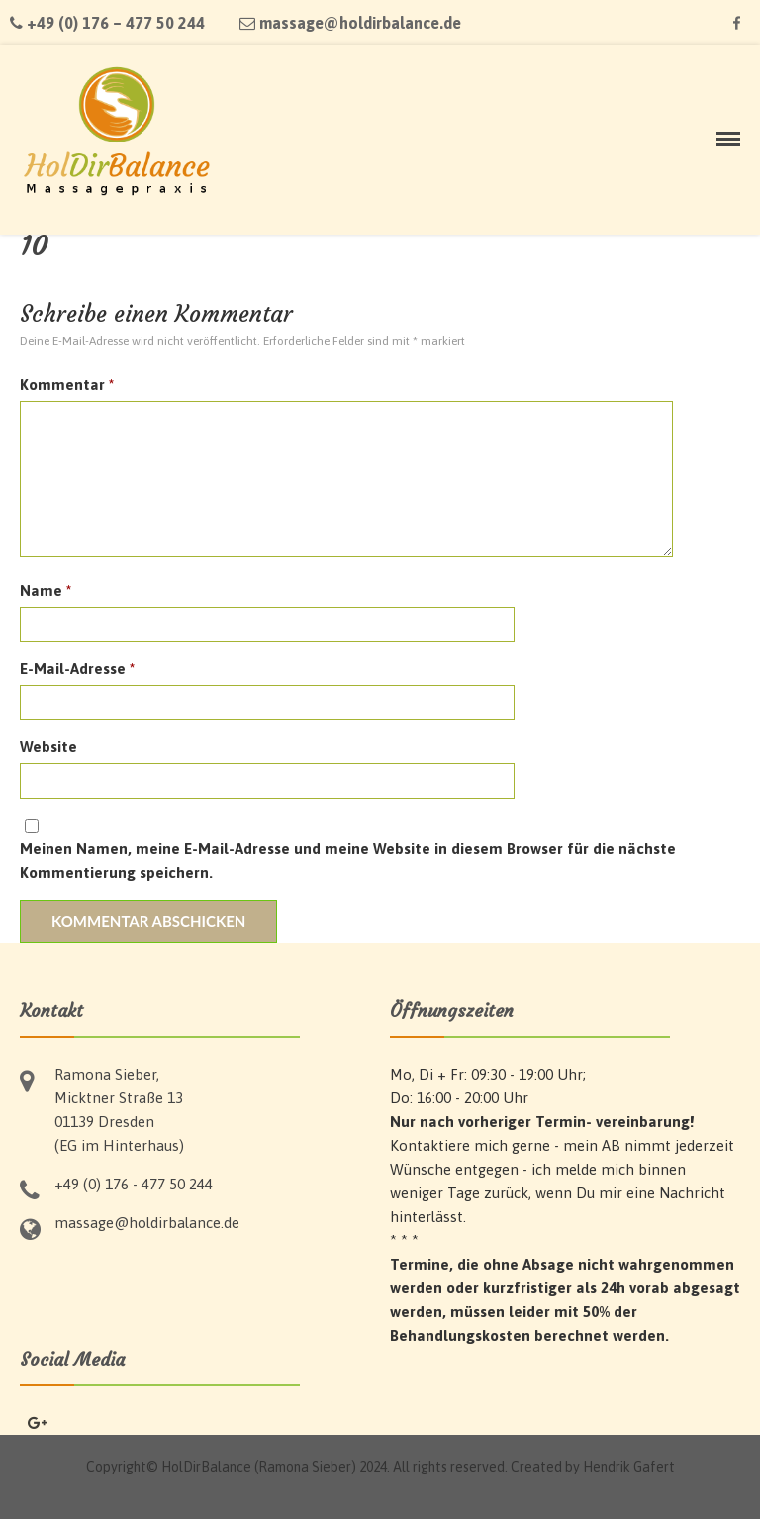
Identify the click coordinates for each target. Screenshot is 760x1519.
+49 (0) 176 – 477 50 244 (107, 23)
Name (45, 590)
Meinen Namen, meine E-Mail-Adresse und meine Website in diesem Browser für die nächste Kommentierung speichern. (348, 860)
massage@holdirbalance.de (350, 23)
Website (48, 746)
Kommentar (67, 384)
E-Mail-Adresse (77, 668)
